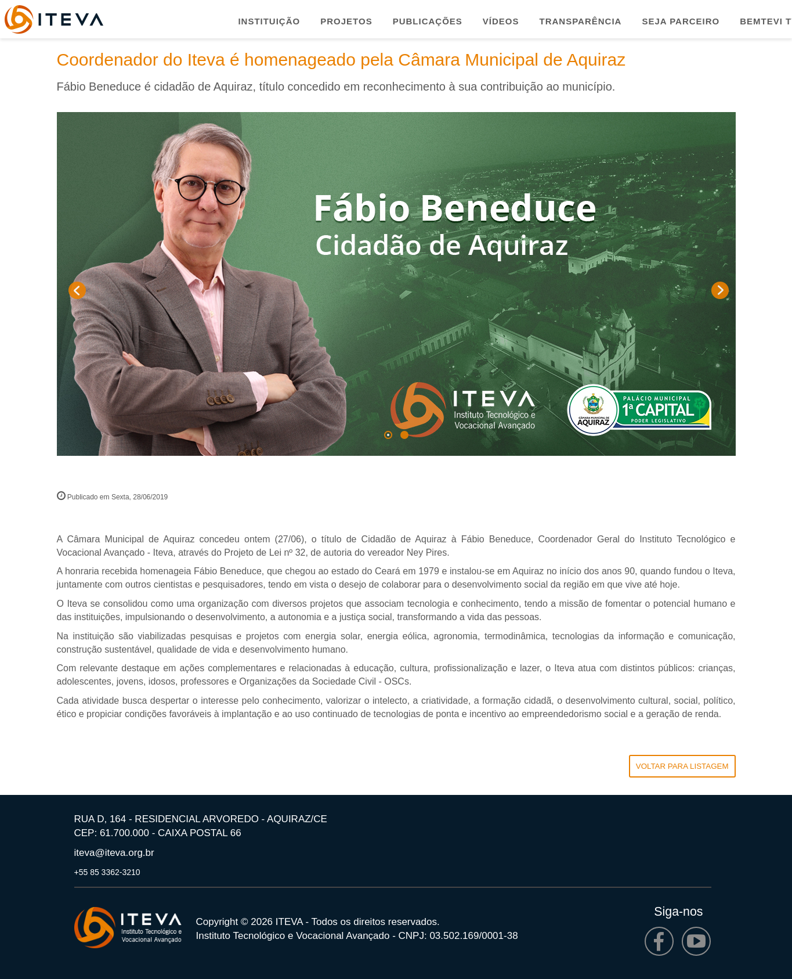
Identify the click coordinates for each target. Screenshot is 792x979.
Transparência (581, 21)
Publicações (427, 21)
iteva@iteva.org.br (114, 852)
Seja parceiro (680, 21)
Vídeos (501, 21)
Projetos (346, 21)
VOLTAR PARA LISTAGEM (682, 766)
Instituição (269, 21)
